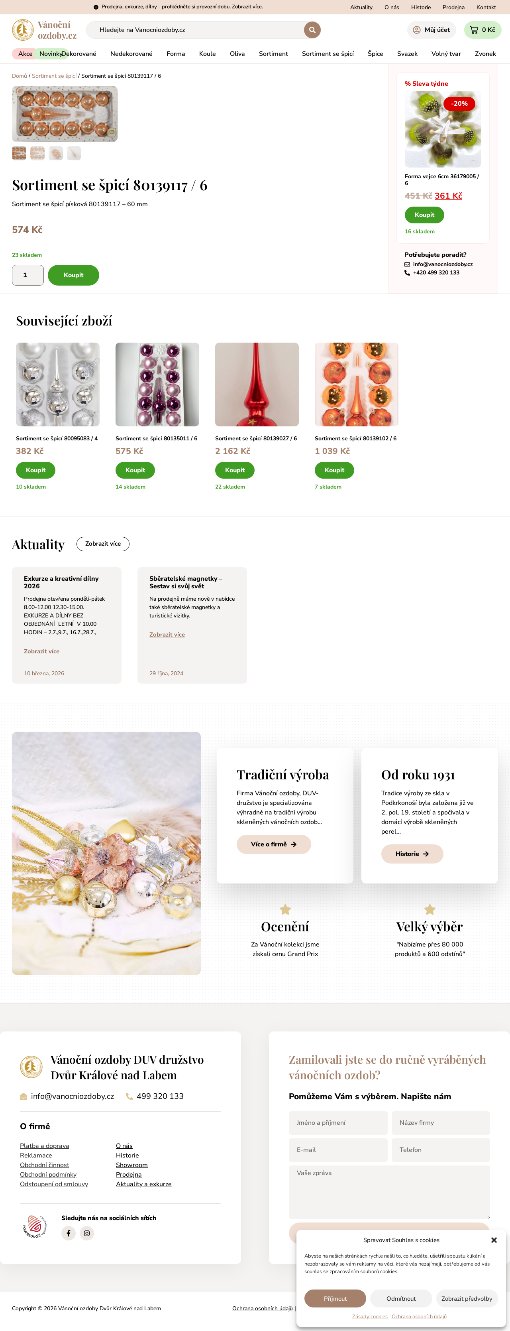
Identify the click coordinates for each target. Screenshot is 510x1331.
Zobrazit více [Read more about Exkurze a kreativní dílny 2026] (41, 652)
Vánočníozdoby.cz (57, 29)
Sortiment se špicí (54, 76)
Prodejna (129, 1175)
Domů (19, 76)
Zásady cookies (370, 1316)
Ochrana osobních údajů (419, 1316)
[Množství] (28, 274)
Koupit (73, 274)
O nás (124, 1146)
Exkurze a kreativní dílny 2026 (61, 583)
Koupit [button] (424, 214)
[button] (494, 1240)
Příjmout (335, 1299)
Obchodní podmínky (48, 1175)
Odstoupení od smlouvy (54, 1185)
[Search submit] (312, 30)
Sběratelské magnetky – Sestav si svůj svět (185, 583)
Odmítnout (401, 1299)
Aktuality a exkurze (144, 1185)
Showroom (132, 1165)
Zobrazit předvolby (466, 1299)
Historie (127, 1156)
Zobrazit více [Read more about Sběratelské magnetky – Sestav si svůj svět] (167, 635)
